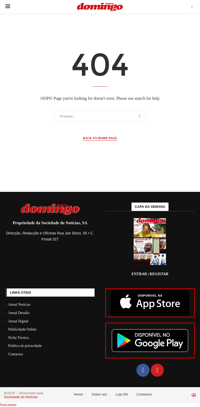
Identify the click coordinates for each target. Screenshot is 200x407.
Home (78, 394)
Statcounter (8, 405)
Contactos (144, 394)
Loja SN (122, 394)
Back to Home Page (100, 138)
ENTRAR (139, 274)
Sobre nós (99, 394)
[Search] (192, 7)
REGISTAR (159, 274)
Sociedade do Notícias (21, 397)
